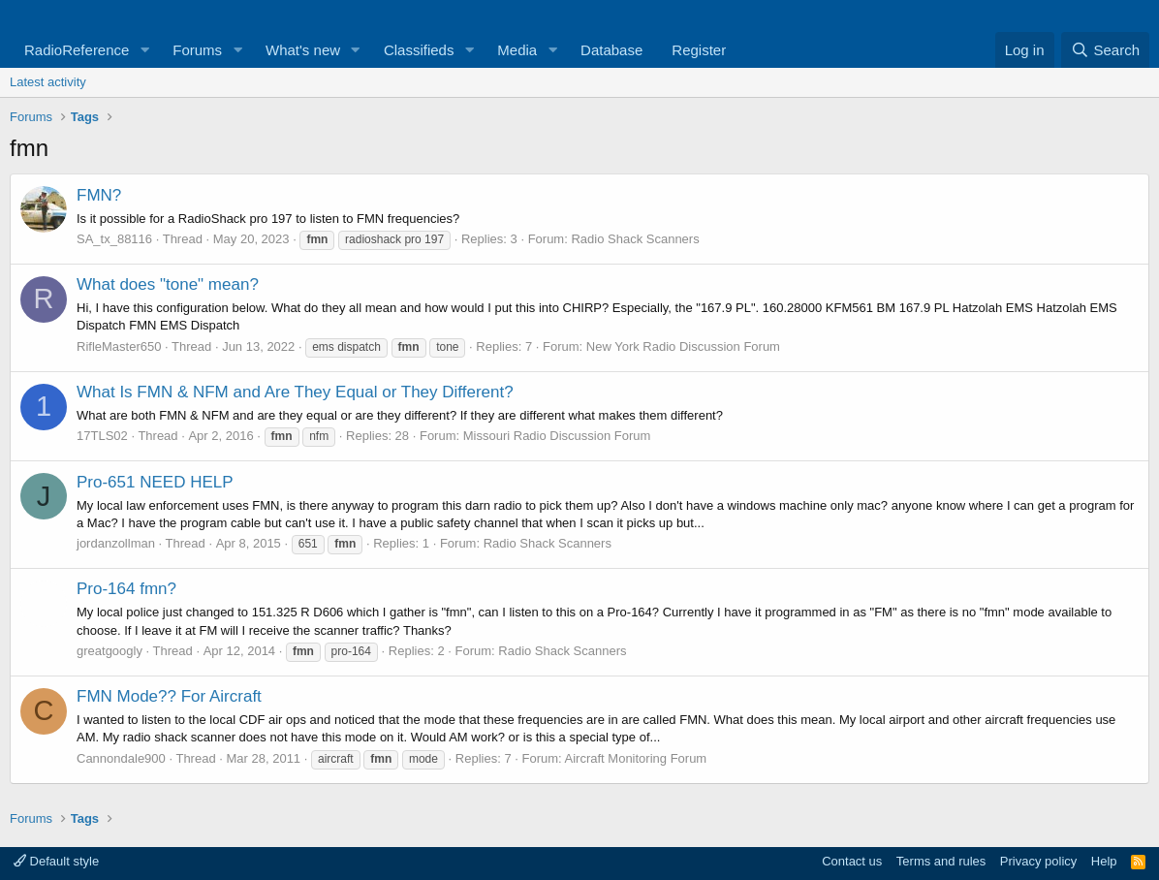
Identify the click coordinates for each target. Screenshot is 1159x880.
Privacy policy (1038, 861)
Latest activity (48, 82)
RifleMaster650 (119, 346)
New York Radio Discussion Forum (683, 346)
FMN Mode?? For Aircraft (169, 696)
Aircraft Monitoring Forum (636, 758)
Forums (197, 50)
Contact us (852, 861)
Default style (56, 861)
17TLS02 (102, 435)
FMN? (99, 195)
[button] (144, 50)
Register (699, 50)
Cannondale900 (121, 758)
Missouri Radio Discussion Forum (557, 435)
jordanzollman (116, 543)
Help (1104, 861)
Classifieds (419, 50)
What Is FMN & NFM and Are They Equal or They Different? (295, 392)
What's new (303, 50)
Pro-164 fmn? (126, 589)
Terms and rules (941, 861)
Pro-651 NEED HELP (155, 482)
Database (611, 50)
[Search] (1105, 50)
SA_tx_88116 (114, 239)
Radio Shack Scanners (635, 239)
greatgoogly (109, 651)
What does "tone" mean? (168, 284)
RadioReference (76, 50)
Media (517, 50)
